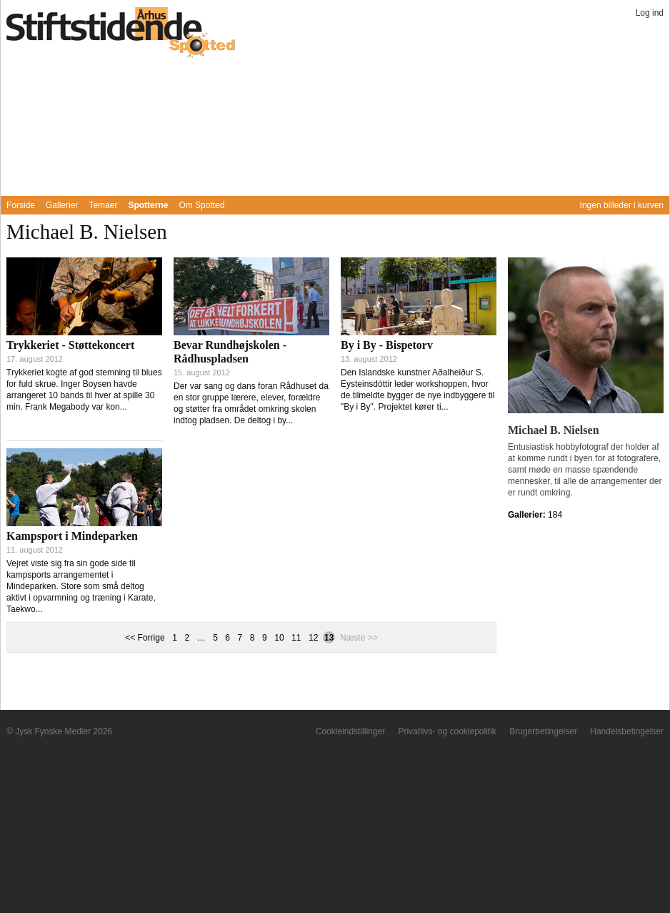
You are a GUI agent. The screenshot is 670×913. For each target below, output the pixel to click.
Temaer (103, 205)
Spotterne (148, 205)
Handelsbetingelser (627, 731)
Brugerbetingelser (543, 731)
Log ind (650, 13)
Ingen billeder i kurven (622, 205)
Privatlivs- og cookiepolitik (447, 731)
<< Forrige (144, 638)
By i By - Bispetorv (387, 345)
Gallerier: (528, 515)
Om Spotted (201, 205)
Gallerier (62, 205)
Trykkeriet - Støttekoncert (70, 345)
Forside (20, 205)
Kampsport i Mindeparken (72, 536)
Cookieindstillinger (350, 731)
